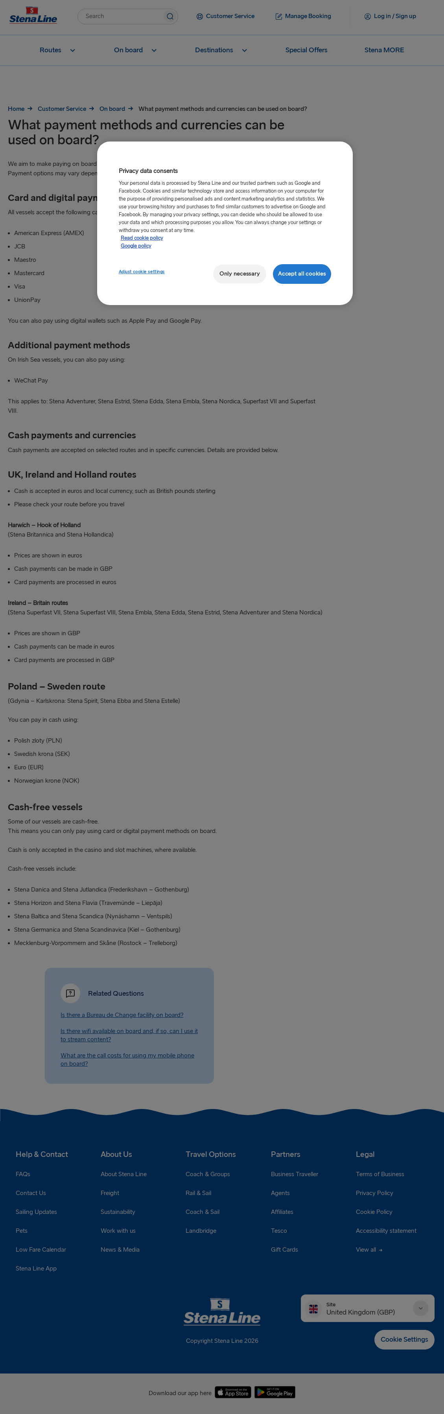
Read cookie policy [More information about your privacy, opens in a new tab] (142, 238)
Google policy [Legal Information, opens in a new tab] (136, 246)
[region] (225, 223)
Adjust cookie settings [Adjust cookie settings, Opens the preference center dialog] (142, 271)
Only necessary (239, 273)
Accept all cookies (302, 273)
